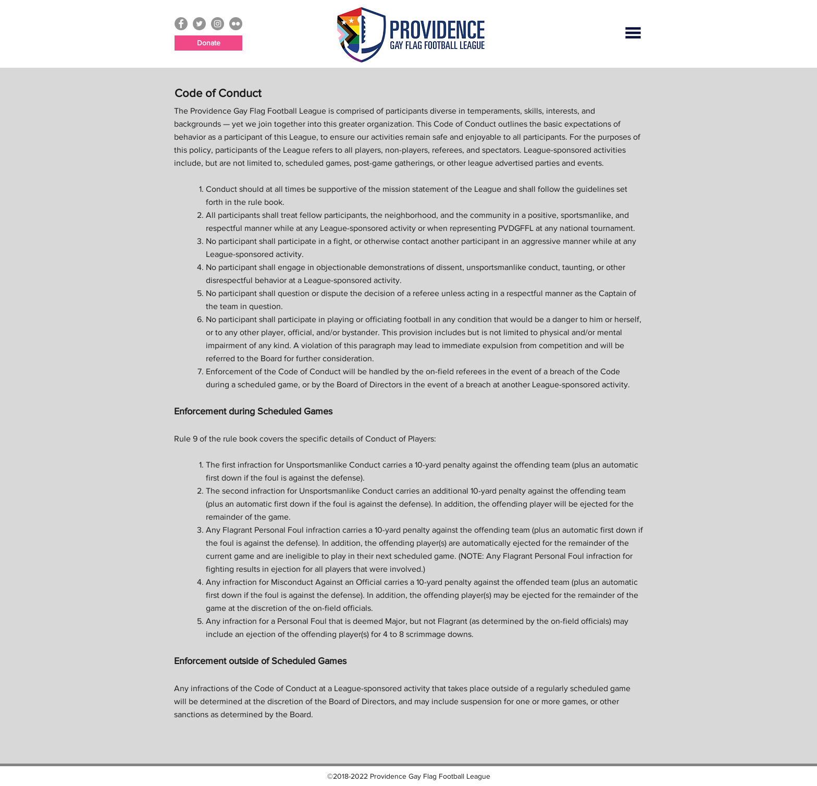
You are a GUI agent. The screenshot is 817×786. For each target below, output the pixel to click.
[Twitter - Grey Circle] (199, 23)
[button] (633, 32)
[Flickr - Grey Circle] (235, 23)
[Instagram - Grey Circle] (217, 23)
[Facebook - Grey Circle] (181, 23)
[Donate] (208, 43)
